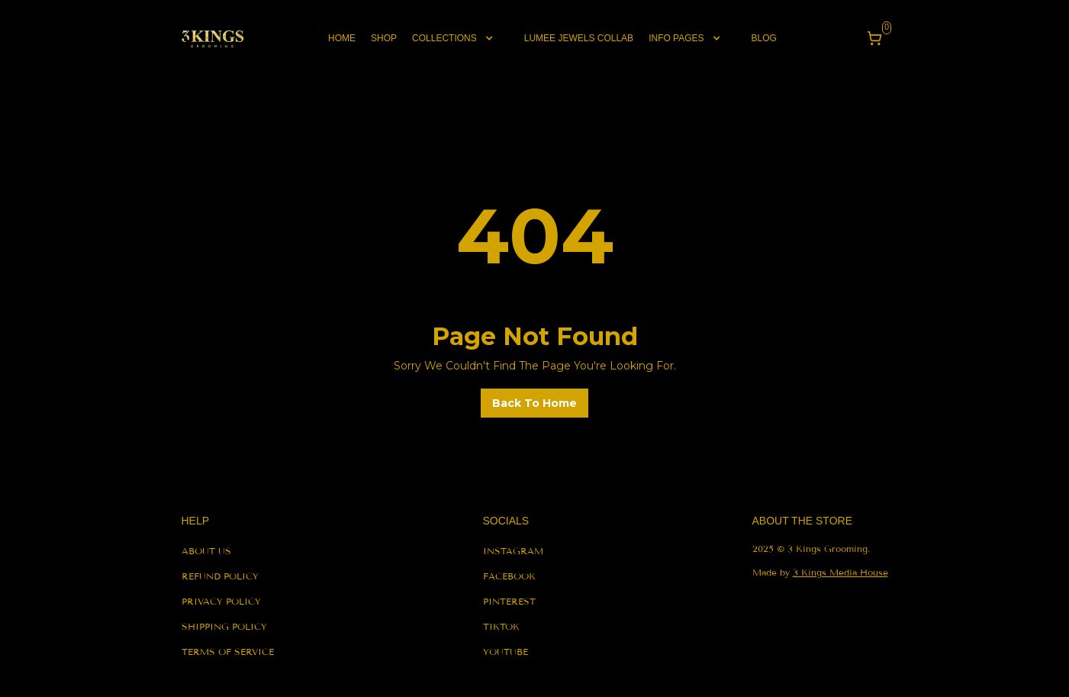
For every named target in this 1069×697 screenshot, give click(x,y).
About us (206, 551)
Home (342, 38)
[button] (460, 38)
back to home (534, 403)
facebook (509, 576)
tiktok (501, 626)
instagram (513, 551)
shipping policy (224, 626)
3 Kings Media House (840, 572)
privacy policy (221, 601)
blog (764, 38)
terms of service (228, 651)
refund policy (220, 576)
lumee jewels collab (578, 38)
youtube (505, 651)
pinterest (509, 601)
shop (384, 38)
